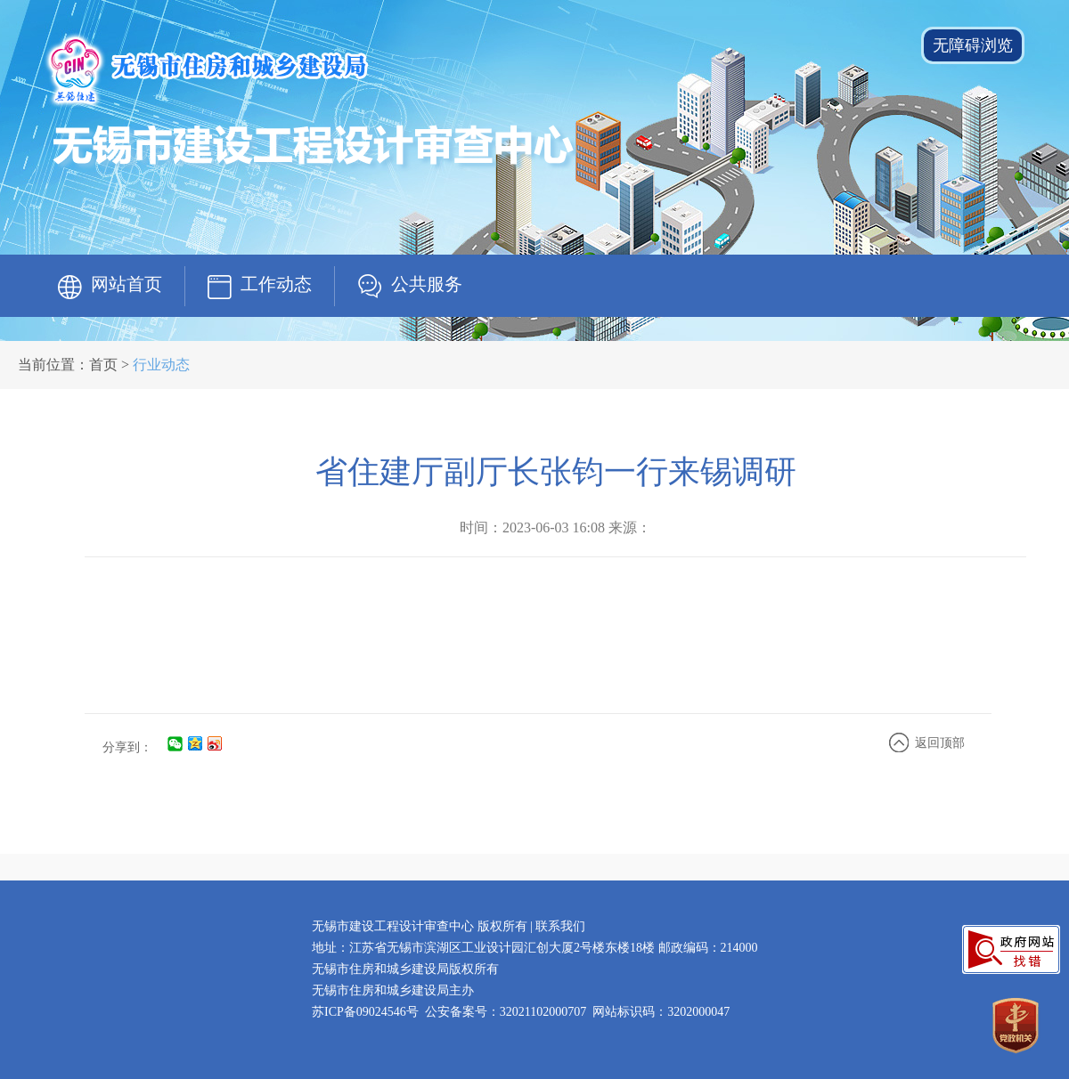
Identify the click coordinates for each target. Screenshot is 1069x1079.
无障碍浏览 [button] (973, 45)
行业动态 (161, 364)
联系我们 (560, 926)
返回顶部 (940, 743)
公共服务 (426, 284)
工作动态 (276, 284)
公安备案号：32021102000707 (505, 1011)
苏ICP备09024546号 (365, 1011)
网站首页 (126, 284)
